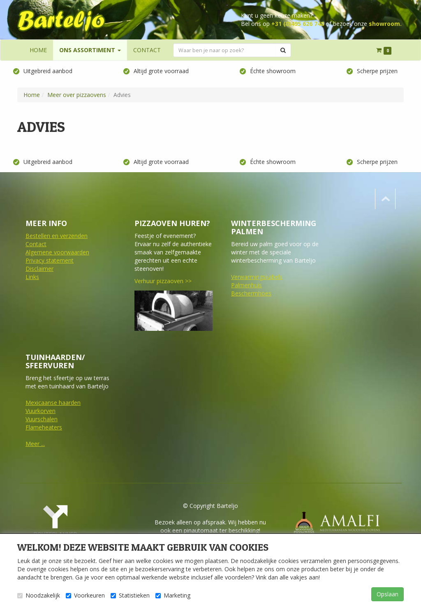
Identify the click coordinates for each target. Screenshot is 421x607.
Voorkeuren (85, 595)
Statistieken (130, 595)
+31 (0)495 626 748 (297, 24)
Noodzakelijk (38, 595)
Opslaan (387, 594)
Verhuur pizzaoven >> (163, 280)
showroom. (385, 24)
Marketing (172, 595)
